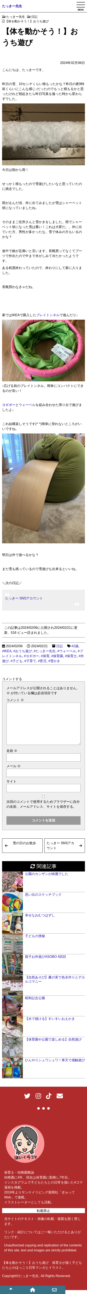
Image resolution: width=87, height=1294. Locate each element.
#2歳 (74, 646)
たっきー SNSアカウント (24, 598)
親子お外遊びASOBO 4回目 (45, 956)
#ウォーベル (66, 651)
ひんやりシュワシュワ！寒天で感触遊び (55, 1060)
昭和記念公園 (35, 998)
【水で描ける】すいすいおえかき (50, 1018)
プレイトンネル (48, 315)
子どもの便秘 (35, 936)
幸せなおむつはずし (40, 915)
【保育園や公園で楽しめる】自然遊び (53, 1039)
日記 (59, 646)
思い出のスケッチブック (43, 894)
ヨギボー (8, 405)
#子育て (30, 661)
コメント (15, 700)
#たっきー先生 (45, 651)
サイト (11, 781)
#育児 (42, 661)
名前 (11, 751)
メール (13, 766)
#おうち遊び (22, 651)
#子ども (16, 661)
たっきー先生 (12, 6)
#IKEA (6, 651)
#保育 (45, 656)
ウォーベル (27, 405)
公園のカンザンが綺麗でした (46, 874)
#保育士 (71, 656)
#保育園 (57, 656)
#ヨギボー (31, 656)
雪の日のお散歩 (24, 843)
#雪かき (54, 661)
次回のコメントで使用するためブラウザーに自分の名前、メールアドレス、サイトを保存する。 (43, 804)
